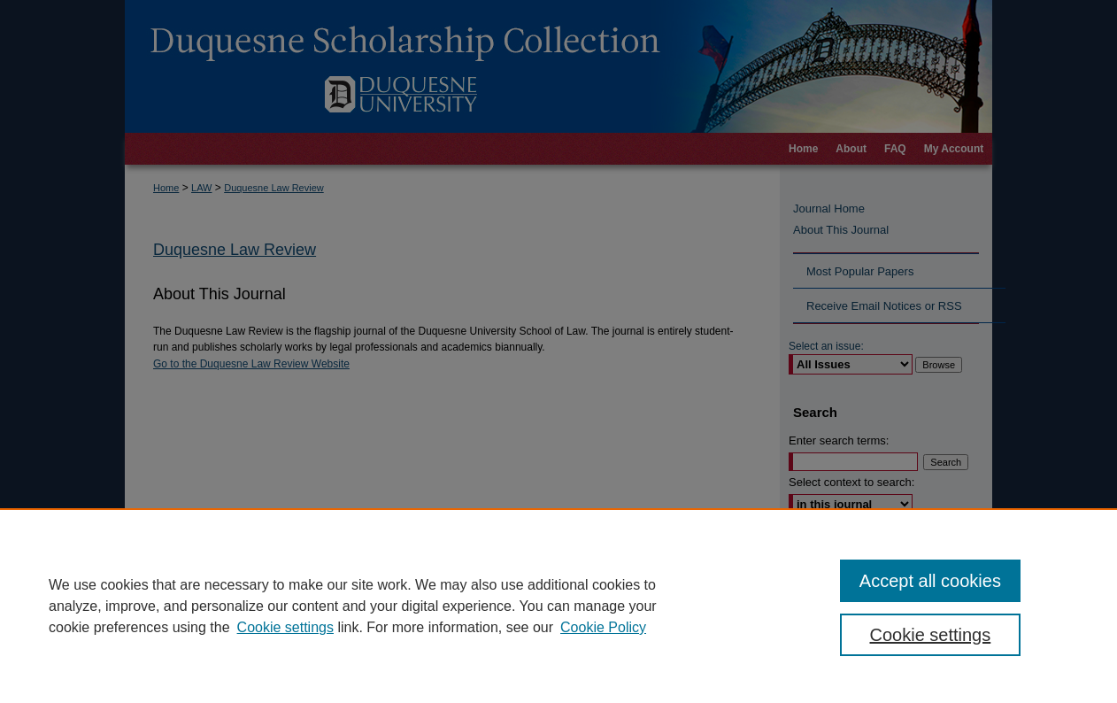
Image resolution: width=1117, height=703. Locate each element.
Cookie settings (285, 627)
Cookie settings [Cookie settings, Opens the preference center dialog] (930, 635)
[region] (558, 605)
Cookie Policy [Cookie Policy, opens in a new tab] (603, 627)
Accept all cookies (930, 581)
